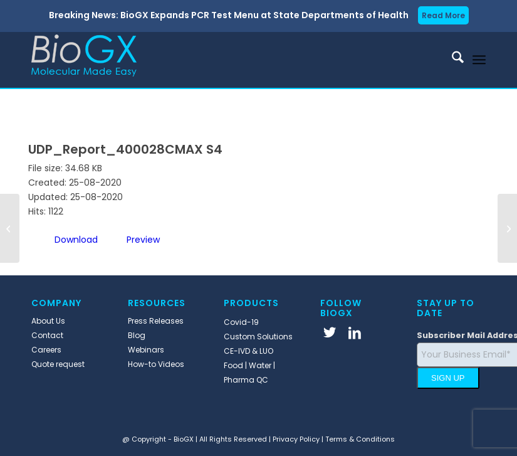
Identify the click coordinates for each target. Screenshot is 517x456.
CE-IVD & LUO (248, 351)
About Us (48, 320)
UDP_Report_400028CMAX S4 (125, 149)
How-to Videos (156, 364)
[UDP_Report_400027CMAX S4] (9, 228)
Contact (47, 335)
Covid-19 (241, 322)
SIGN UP (447, 378)
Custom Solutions (258, 336)
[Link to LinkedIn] (354, 332)
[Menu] (479, 60)
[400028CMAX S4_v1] (507, 228)
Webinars (146, 349)
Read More (443, 15)
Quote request (58, 364)
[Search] (451, 59)
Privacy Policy (296, 439)
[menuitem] (451, 59)
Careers (46, 349)
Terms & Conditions (360, 439)
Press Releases (156, 320)
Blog (136, 335)
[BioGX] (84, 59)
